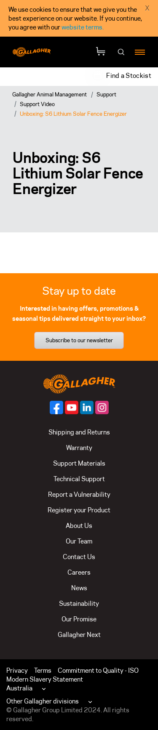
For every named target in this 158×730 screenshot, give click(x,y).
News (79, 587)
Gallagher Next (79, 634)
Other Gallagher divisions (42, 701)
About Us (79, 525)
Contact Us (79, 556)
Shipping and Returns (79, 432)
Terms (42, 670)
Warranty (79, 447)
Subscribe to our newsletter (79, 340)
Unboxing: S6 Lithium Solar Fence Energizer (73, 113)
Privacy (17, 670)
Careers (79, 572)
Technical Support (79, 478)
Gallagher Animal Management (49, 94)
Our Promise (79, 619)
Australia (19, 688)
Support (106, 94)
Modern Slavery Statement (44, 679)
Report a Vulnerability (79, 494)
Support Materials (79, 463)
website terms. (83, 27)
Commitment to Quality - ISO (98, 670)
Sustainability (79, 603)
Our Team (79, 541)
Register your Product (79, 510)
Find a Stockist (128, 75)
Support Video (37, 104)
